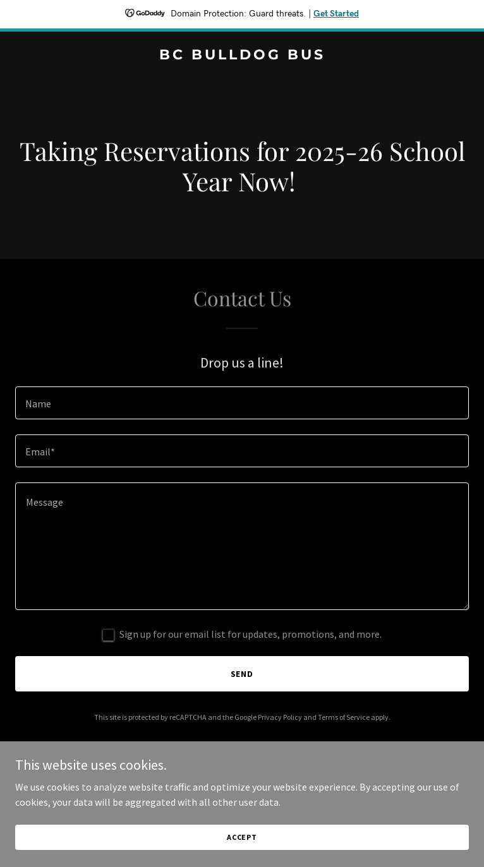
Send (242, 673)
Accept (242, 837)
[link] (242, 55)
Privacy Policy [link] (280, 717)
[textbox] (242, 402)
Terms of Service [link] (344, 717)
